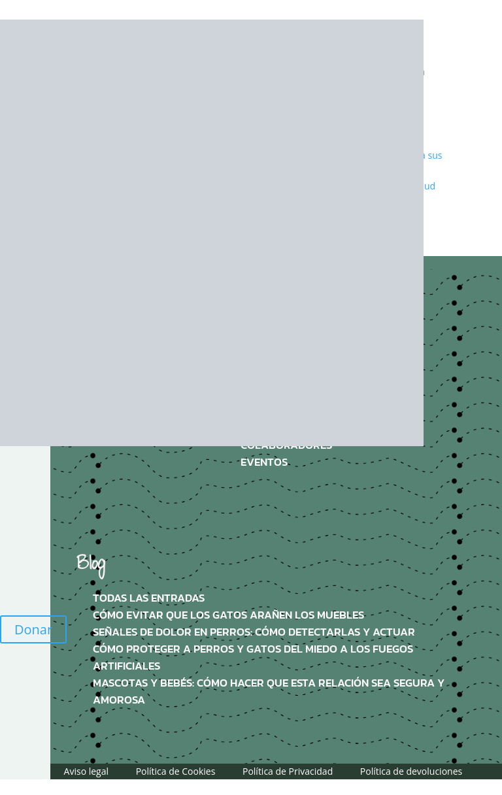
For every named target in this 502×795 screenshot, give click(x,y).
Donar (33, 629)
